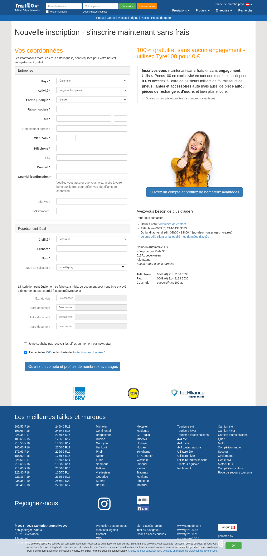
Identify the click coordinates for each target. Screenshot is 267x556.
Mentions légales (107, 530)
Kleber (141, 468)
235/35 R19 (22, 480)
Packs (145, 17)
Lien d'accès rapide (149, 525)
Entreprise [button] (224, 10)
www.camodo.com (189, 525)
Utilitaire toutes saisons (192, 460)
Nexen (100, 455)
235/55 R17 (62, 476)
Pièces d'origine (128, 17)
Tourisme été (185, 426)
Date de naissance (38, 267)
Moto (221, 443)
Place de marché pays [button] (233, 4)
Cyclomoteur (226, 455)
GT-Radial (143, 435)
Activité (43, 90)
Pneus (100, 17)
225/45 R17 (22, 435)
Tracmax (142, 472)
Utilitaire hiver (186, 455)
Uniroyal (142, 443)
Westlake (143, 460)
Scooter (223, 451)
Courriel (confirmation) (34, 176)
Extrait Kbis (42, 298)
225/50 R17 (22, 460)
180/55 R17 (62, 443)
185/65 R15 (22, 439)
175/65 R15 (62, 455)
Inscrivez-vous (147, 6)
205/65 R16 (62, 435)
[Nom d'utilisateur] (64, 6)
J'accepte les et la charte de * (64, 352)
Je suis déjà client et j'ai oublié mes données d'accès (175, 236)
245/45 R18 (62, 430)
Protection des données (88, 352)
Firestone (143, 480)
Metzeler (142, 426)
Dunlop (100, 439)
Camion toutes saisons (233, 435)
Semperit (102, 464)
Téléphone (41, 148)
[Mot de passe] (100, 6)
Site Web (44, 201)
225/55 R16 (62, 451)
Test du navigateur (148, 530)
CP (36, 138)
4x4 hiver (183, 443)
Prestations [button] (181, 10)
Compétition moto (229, 447)
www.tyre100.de (187, 530)
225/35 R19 (22, 476)
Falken (100, 468)
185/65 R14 (62, 460)
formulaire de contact (172, 224)
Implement (184, 468)
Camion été (225, 426)
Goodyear (102, 443)
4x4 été (182, 439)
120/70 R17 (62, 439)
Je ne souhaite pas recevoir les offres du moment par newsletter (67, 343)
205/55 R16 (22, 426)
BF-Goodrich (145, 455)
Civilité (43, 239)
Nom (45, 258)
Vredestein (103, 472)
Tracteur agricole (188, 464)
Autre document (39, 308)
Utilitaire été (185, 451)
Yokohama (143, 451)
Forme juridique (37, 100)
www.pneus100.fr (188, 538)
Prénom (42, 249)
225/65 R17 (62, 485)
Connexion (128, 6)
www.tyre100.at (187, 534)
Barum (100, 485)
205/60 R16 (22, 447)
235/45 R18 (22, 485)
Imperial (142, 464)
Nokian (141, 447)
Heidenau (143, 430)
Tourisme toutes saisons (193, 435)
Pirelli (99, 451)
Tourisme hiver (186, 430)
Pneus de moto (161, 17)
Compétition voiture (230, 468)
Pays (44, 81)
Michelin (101, 426)
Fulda (99, 460)
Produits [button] (202, 10)
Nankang (142, 476)
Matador (142, 485)
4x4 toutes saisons (189, 447)
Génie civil (225, 460)
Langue (228, 527)
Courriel (42, 167)
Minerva (142, 439)
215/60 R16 (22, 468)
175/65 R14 (22, 451)
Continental (103, 430)
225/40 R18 (22, 472)
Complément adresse (36, 129)
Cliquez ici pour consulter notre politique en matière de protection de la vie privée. (173, 550)
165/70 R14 (62, 472)
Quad (221, 439)
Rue (45, 119)
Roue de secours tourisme (235, 472)
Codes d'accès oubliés (151, 534)
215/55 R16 (22, 443)
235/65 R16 (62, 468)
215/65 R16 (22, 464)
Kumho (100, 480)
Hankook (101, 447)
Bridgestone (104, 435)
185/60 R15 (22, 455)
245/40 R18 (62, 426)
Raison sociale (38, 109)
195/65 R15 (22, 430)
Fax (47, 158)
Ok (233, 545)
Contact (101, 534)
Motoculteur (225, 464)
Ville (45, 138)
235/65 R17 (62, 447)
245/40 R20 (62, 480)
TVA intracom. (41, 211)
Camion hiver (226, 430)
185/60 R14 (62, 464)
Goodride (102, 476)
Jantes (111, 17)
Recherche (245, 10)
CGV (49, 352)
